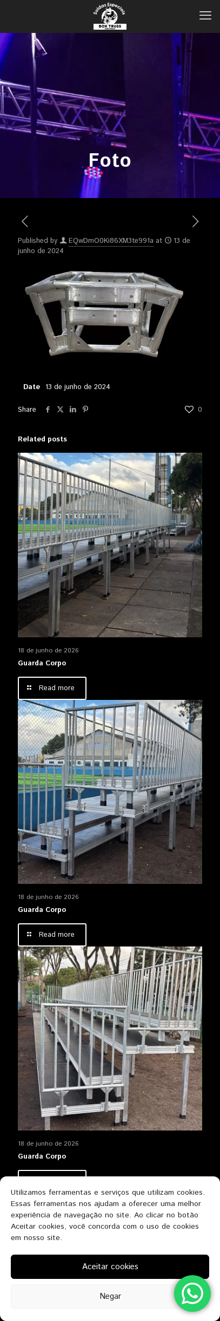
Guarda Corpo (42, 663)
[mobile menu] (205, 16)
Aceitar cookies (110, 1266)
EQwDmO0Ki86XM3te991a (111, 241)
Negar (110, 1296)
